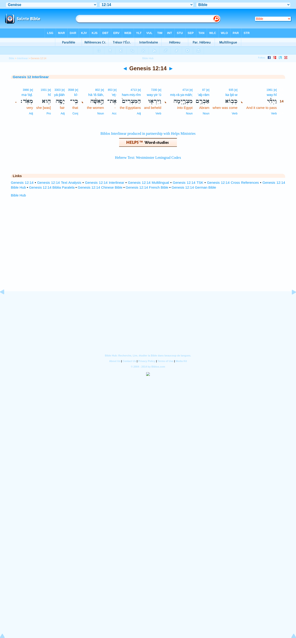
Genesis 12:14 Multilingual (148, 182)
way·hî (272, 95)
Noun (206, 113)
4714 (185, 90)
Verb (274, 113)
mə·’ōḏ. (27, 95)
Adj (139, 113)
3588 (71, 90)
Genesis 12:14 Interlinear (104, 182)
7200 (154, 90)
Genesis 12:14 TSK (188, 182)
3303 (57, 90)
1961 (270, 90)
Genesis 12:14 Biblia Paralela (52, 187)
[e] (275, 90)
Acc (114, 113)
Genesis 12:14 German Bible (194, 187)
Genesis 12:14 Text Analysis (59, 182)
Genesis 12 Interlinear (31, 77)
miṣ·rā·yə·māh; (181, 95)
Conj (75, 113)
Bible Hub (18, 195)
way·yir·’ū (154, 95)
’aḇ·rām (204, 95)
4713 (134, 90)
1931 (44, 90)
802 (97, 90)
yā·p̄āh (59, 95)
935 (231, 90)
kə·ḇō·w (231, 95)
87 (203, 90)
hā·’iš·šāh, (96, 95)
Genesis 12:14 (22, 182)
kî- (76, 95)
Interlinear (22, 58)
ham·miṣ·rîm (131, 95)
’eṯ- (114, 95)
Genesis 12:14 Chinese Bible (100, 187)
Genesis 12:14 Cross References (233, 182)
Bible (11, 58)
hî (49, 95)
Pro (48, 113)
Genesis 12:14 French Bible (147, 187)
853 (110, 90)
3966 (26, 90)
